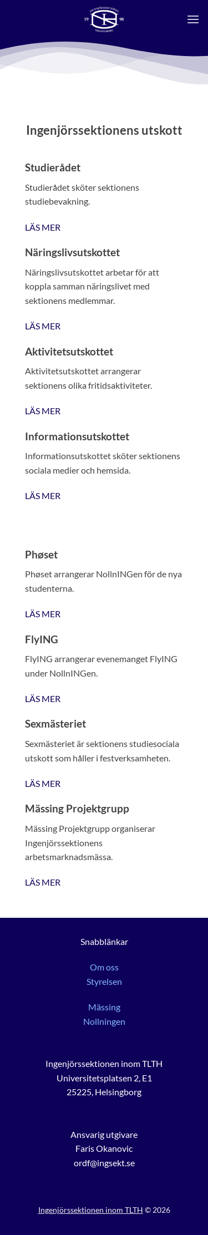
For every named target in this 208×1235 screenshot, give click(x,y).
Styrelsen (104, 981)
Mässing (104, 1007)
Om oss (104, 967)
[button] (193, 19)
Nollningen (104, 1021)
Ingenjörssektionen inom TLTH (90, 1209)
